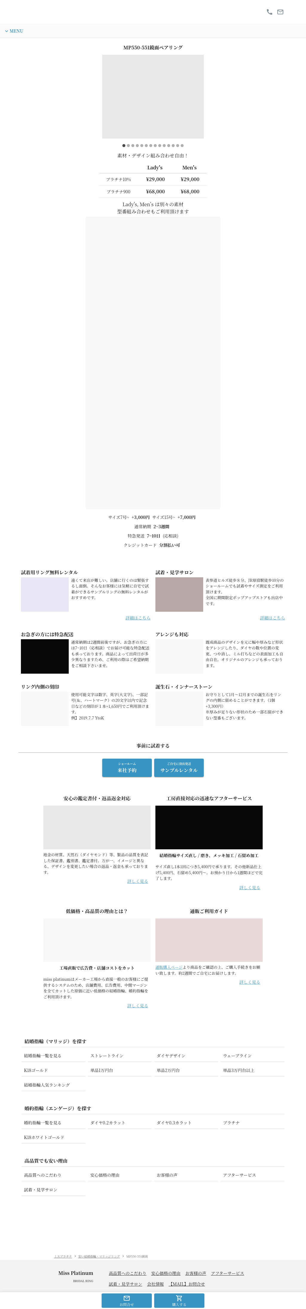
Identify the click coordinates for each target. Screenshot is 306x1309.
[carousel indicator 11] (168, 147)
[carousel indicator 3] (133, 147)
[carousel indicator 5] (142, 147)
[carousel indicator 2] (128, 147)
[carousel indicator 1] (124, 147)
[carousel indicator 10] (164, 147)
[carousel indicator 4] (137, 147)
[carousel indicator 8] (155, 147)
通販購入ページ (169, 1011)
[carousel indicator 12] (173, 147)
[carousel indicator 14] (182, 147)
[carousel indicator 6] (146, 147)
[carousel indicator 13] (177, 147)
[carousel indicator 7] (151, 147)
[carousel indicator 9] (159, 147)
